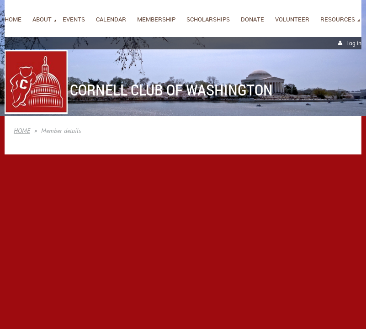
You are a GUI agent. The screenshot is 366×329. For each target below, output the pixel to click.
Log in (353, 43)
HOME (22, 131)
